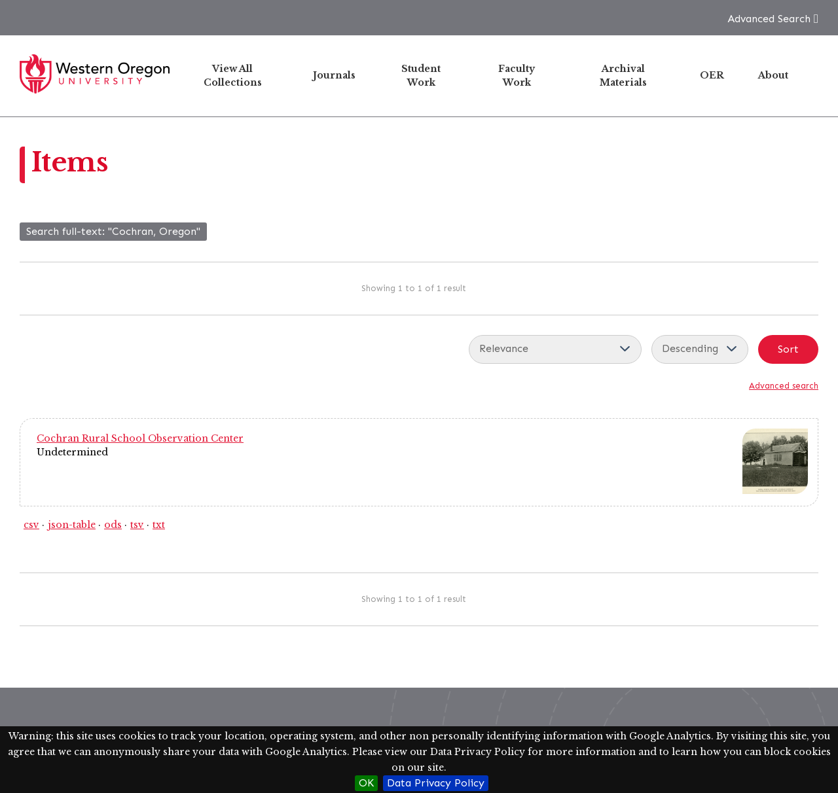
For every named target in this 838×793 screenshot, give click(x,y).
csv (31, 525)
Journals (334, 75)
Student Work (421, 75)
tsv (137, 525)
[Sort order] (699, 349)
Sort (788, 349)
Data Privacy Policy (435, 783)
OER (712, 75)
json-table (72, 525)
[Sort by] (555, 349)
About (773, 75)
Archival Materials (623, 75)
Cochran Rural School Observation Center (140, 438)
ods (113, 525)
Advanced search (783, 386)
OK (366, 783)
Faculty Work (516, 75)
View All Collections (233, 75)
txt (159, 525)
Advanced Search (769, 18)
